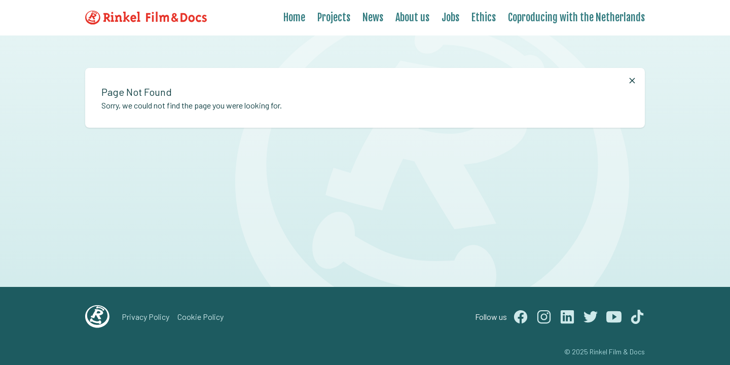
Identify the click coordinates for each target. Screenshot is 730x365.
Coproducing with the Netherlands (576, 17)
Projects (333, 17)
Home (294, 17)
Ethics (483, 17)
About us (412, 17)
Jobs (450, 17)
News (372, 17)
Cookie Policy (200, 316)
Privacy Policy (145, 316)
